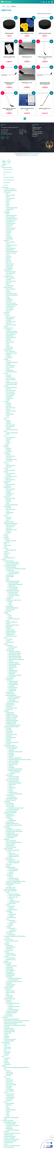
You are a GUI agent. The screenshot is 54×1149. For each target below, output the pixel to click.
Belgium (6, 468)
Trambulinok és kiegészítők (10, 1023)
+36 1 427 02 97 (4, 132)
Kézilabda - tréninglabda (12, 715)
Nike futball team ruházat (14, 654)
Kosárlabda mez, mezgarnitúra (13, 829)
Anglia (5, 462)
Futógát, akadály (10, 629)
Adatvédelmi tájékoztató (37, 133)
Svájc (5, 546)
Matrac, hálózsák (10, 990)
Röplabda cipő (9, 814)
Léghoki (8, 865)
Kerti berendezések (10, 867)
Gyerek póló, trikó (10, 1094)
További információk (7, 167)
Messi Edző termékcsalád (14, 696)
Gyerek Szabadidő (10, 1097)
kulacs (7, 201)
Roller (9, 851)
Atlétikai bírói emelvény (11, 636)
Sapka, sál (8, 199)
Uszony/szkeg (7, 1047)
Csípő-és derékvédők (11, 737)
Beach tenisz (9, 933)
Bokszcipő (8, 1000)
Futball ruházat (10, 650)
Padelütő (10, 925)
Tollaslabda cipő (12, 917)
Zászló (7, 204)
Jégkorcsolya (9, 945)
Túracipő (8, 989)
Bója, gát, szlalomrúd (13, 698)
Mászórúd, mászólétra (9, 1137)
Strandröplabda (12, 820)
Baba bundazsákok (8, 1028)
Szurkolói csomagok (9, 521)
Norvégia (6, 556)
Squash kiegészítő (12, 909)
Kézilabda (6, 711)
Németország (7, 487)
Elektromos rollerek (10, 887)
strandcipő (6, 1053)
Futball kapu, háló (10, 704)
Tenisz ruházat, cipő (13, 897)
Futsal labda (11, 686)
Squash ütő (11, 908)
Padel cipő (10, 923)
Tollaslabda (9, 911)
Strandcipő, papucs (10, 984)
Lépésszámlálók (10, 576)
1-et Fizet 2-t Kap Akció (9, 188)
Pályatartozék (11, 920)
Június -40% (5, 1017)
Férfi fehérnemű (10, 1089)
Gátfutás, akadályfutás (11, 621)
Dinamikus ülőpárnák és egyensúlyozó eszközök (19, 759)
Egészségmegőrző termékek (12, 581)
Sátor (7, 994)
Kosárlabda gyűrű (10, 832)
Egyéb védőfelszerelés (13, 1009)
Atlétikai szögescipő (11, 632)
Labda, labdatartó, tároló (10, 1122)
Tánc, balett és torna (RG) (12, 940)
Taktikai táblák (11, 700)
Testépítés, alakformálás (12, 747)
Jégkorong (6, 951)
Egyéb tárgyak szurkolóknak (10, 523)
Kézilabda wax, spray (11, 718)
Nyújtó (5, 1144)
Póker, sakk (9, 864)
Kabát (7, 196)
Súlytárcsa (10, 765)
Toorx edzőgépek (12, 748)
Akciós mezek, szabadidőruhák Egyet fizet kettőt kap (16, 1067)
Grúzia (5, 534)
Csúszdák (10, 872)
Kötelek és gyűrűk (8, 1134)
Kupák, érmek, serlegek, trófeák (13, 600)
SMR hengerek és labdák (12, 798)
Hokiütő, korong (10, 953)
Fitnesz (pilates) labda (13, 776)
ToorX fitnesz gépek (15, 772)
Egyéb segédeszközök (13, 701)
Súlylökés (8, 628)
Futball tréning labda (13, 681)
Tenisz (7, 892)
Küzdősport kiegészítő (11, 1012)
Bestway (6, 1061)
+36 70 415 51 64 (4, 129)
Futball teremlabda (12, 687)
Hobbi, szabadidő (8, 848)
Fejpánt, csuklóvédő (11, 1109)
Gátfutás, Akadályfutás (13, 618)
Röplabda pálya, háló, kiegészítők (14, 825)
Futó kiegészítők (10, 642)
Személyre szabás (36, 128)
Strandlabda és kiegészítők (14, 978)
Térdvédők (8, 728)
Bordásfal (6, 1037)
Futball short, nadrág (13, 662)
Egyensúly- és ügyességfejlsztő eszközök (15, 881)
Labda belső (9, 1126)
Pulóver (8, 409)
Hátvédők (8, 739)
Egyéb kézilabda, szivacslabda (13, 725)
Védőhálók (8, 598)
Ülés (5, 1050)
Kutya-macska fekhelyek (10, 1039)
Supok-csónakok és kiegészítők (11, 1019)
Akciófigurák (9, 237)
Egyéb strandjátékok (13, 979)
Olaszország (7, 496)
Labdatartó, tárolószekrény (12, 1130)
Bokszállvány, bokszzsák (12, 1011)
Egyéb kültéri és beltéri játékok (13, 883)
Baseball (6, 961)
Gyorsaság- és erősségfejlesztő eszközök (15, 568)
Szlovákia (6, 537)
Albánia (6, 554)
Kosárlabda (7, 826)
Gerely (9, 615)
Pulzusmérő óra (10, 570)
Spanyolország (7, 506)
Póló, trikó (8, 235)
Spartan (6, 1059)
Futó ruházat (9, 639)
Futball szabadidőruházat (14, 664)
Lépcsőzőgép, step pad (13, 781)
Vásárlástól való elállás (37, 131)
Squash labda (11, 906)
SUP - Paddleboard (10, 970)
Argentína (6, 446)
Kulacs (8, 579)
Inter (5, 435)
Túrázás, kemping (8, 987)
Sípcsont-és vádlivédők (11, 734)
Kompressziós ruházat (11, 707)
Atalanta (6, 445)
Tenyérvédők (9, 732)
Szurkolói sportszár (10, 223)
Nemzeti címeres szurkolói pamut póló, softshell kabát (16, 1020)
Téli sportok (7, 943)
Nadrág (8, 259)
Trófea (9, 604)
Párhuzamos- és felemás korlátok (12, 1145)
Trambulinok (9, 875)
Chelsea (6, 359)
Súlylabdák (11, 753)
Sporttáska (9, 610)
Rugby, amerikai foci (9, 1015)
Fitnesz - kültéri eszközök (10, 889)
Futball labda (9, 679)
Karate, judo (9, 1014)
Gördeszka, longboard (13, 854)
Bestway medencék (10, 843)
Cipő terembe (11, 648)
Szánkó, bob (9, 948)
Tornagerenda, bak (8, 1142)
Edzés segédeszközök (11, 695)
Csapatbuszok (9, 238)
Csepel (5, 515)
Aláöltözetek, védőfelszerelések (11, 1117)
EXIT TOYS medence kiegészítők (13, 842)
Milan (5, 418)
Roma (5, 431)
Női (5, 1069)
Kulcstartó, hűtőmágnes (12, 295)
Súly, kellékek (11, 754)
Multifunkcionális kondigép (14, 770)
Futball (5, 643)
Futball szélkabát (12, 665)
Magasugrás (9, 626)
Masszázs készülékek (13, 582)
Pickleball (8, 926)
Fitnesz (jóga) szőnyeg (13, 778)
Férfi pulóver (9, 1081)
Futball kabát (11, 673)
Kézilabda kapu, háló (11, 723)
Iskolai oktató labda (11, 1123)
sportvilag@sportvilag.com (6, 133)
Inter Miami (7, 539)
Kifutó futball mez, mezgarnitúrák (16, 659)
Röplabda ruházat (10, 815)
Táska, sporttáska (10, 609)
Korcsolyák (6, 1026)
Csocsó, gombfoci (10, 859)
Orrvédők (8, 740)
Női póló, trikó (9, 1072)
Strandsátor (9, 983)
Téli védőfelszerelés (10, 947)
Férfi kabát (8, 1087)
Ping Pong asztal (10, 806)
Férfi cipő (8, 1078)
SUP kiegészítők (10, 986)
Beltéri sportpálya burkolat (12, 564)
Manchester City (8, 349)
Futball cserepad (10, 703)
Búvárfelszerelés (10, 975)
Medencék (6, 839)
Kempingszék (9, 997)
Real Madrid (7, 212)
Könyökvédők (9, 731)
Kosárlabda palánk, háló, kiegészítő (14, 831)
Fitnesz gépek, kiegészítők (12, 779)
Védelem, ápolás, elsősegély (12, 590)
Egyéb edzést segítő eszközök (15, 768)
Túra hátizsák (9, 995)
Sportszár (10, 661)
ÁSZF (33, 130)
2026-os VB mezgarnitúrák (10, 190)
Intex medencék (10, 845)
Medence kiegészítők (11, 847)
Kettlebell (10, 756)
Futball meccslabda (13, 682)
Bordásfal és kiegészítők (10, 1136)
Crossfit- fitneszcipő (11, 800)
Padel (7, 918)
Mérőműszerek (11, 585)
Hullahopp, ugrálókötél (13, 761)
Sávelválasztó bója (10, 973)
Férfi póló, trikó (9, 1080)
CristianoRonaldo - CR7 (9, 557)
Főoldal (3, 6)
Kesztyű (8, 1111)
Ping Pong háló (9, 803)
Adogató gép (14, 922)
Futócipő (8, 640)
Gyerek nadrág (9, 1098)
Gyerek (5, 1092)
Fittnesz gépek (7, 1033)
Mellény (8, 1108)
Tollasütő (10, 912)
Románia (6, 535)
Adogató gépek (12, 903)
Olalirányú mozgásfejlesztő (14, 757)
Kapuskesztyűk (12, 676)
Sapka (7, 1112)
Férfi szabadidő (10, 1090)
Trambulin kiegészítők (13, 878)
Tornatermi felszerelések (7, 1120)
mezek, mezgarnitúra (11, 540)
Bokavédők (9, 729)
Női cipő (8, 1070)
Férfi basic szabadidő (11, 1084)
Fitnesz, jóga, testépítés (9, 745)
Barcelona (6, 240)
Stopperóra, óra (10, 575)
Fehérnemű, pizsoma (11, 220)
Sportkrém (10, 596)
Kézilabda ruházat (10, 714)
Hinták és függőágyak (13, 868)
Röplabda (8, 817)
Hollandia (6, 482)
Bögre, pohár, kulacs (11, 227)
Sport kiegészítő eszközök (10, 565)
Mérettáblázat (35, 134)
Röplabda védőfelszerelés (12, 823)
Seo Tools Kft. (35, 155)
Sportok (8, 6)
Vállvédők (8, 743)
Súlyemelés (11, 750)
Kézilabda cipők (10, 712)
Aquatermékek (9, 969)
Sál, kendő (8, 1105)
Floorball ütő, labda (10, 958)
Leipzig (6, 326)
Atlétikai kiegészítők (11, 631)
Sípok (7, 578)
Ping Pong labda (10, 804)
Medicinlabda (9, 1128)
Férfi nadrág (9, 1086)
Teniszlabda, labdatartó (13, 893)
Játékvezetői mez (12, 667)
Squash (8, 904)
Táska (7, 206)
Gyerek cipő (9, 1100)
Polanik (8, 614)
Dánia (5, 543)
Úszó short (8, 260)
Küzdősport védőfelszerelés (12, 1003)
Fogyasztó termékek (13, 587)
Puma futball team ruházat (14, 657)
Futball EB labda (12, 690)
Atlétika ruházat (10, 634)
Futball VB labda (12, 689)
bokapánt (6, 1054)
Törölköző (8, 232)
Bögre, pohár (9, 346)
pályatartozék (9, 709)
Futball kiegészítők (10, 693)
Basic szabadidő (10, 1103)
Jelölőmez (10, 668)
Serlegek (10, 601)
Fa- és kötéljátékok (12, 870)
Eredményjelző (9, 606)
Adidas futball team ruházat (14, 656)
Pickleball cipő (11, 931)
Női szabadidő (9, 1073)
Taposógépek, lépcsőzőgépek (15, 793)
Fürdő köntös (9, 967)
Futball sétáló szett (12, 670)
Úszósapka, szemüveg (11, 965)
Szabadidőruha (10, 209)
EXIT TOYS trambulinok (13, 879)
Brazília (6, 471)
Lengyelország (7, 485)
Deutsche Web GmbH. (26, 155)
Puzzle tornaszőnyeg (9, 1147)
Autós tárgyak (9, 224)
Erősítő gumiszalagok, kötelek (15, 751)
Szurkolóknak (5, 187)
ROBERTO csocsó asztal (14, 861)
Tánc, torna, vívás (8, 939)
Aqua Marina (7, 1058)
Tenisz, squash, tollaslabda (10, 890)
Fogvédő (10, 1004)
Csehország (7, 542)
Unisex (5, 1101)
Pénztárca (8, 231)
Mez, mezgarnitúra (10, 195)
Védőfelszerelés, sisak (13, 856)
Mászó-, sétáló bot (10, 992)
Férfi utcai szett (10, 1083)
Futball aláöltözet (12, 671)
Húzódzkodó (11, 767)
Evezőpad (10, 790)
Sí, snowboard (9, 950)
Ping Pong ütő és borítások (12, 809)
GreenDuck (6, 1062)
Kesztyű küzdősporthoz (14, 1006)
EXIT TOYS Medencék (11, 840)
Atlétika (6, 612)
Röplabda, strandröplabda (10, 812)
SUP (3, 1056)
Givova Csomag (10, 678)
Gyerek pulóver (9, 1095)
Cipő (7, 193)
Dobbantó (6, 1131)
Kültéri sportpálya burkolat (12, 562)
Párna (7, 202)
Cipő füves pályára (12, 646)
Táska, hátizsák (10, 395)
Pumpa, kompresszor (11, 567)
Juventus (6, 401)
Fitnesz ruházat (10, 795)
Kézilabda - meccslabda (11, 717)
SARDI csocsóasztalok (13, 862)
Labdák (8, 399)
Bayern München (8, 287)
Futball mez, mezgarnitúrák (14, 653)
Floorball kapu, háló (10, 959)
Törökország (7, 553)
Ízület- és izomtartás (13, 592)
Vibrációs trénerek (12, 792)
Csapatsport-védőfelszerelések (11, 726)
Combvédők (9, 736)
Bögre (7, 520)
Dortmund (6, 313)
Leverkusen (7, 312)
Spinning (10, 789)
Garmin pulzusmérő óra (13, 571)
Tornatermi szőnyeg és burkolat (11, 1139)
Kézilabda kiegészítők (11, 721)
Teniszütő (10, 898)
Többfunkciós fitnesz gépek (14, 782)
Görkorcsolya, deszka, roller (12, 850)
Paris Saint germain (8, 276)
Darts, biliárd (9, 858)
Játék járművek (10, 884)
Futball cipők (9, 645)
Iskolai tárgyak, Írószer (11, 476)
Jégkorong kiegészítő (11, 954)
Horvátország (7, 481)
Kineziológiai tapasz (13, 593)
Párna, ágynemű (10, 229)
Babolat (12, 900)
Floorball (6, 956)
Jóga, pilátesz (9, 775)
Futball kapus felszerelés (14, 651)
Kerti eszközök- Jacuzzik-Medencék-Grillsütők (14, 1025)
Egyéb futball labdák (13, 684)
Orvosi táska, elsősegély (14, 595)
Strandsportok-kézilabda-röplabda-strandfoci (14, 936)
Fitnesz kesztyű (12, 797)
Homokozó (11, 873)
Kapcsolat (34, 136)
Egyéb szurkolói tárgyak (11, 207)
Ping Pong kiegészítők (11, 811)
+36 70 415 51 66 (4, 130)
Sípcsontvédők (9, 692)
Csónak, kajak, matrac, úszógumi (14, 981)
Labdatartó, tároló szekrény (12, 1125)
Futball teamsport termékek (14, 675)
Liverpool (6, 385)
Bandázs (10, 1008)
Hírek (3, 165)
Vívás (7, 942)
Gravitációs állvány (12, 589)
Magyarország (7, 192)
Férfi (5, 1076)
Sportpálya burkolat (9, 560)
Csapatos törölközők (9, 1040)
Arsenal (6, 373)
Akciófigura (9, 451)
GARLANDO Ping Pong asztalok (15, 807)
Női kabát (8, 1075)
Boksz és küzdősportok (9, 998)
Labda (7, 210)
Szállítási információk (36, 127)
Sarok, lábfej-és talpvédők (12, 742)
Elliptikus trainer (12, 784)
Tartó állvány (11, 773)
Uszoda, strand (7, 962)
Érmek (9, 603)
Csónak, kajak (7, 1064)
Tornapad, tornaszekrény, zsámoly (12, 1133)
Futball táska (9, 706)
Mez (7, 1106)
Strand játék (9, 976)
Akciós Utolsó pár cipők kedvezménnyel (13, 1022)
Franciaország (7, 478)
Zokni (5, 1119)
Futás (5, 637)
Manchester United (8, 328)
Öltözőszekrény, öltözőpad (10, 1140)
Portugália (6, 453)
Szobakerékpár (11, 787)
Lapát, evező (7, 1044)
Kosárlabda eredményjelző (12, 834)
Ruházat (4, 1065)
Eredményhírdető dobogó (12, 607)
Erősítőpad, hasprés (13, 764)
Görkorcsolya (11, 853)
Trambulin (10, 876)
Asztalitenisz (7, 801)
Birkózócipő (9, 1001)
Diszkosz (10, 617)
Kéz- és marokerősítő (13, 762)
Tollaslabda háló (12, 914)
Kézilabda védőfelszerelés (12, 720)
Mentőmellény (9, 972)
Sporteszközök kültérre (9, 1031)
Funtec (8, 937)
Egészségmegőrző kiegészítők (15, 584)
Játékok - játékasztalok (9, 1029)
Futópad (10, 786)
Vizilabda (8, 964)
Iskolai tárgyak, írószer (11, 215)
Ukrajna (6, 551)
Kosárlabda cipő (10, 837)
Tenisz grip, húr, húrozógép (14, 895)
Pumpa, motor (7, 1048)
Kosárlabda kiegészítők (11, 836)
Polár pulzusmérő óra (13, 573)
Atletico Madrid (7, 270)
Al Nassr (6, 548)
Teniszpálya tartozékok (13, 901)
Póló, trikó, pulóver (10, 198)
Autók (9, 886)
